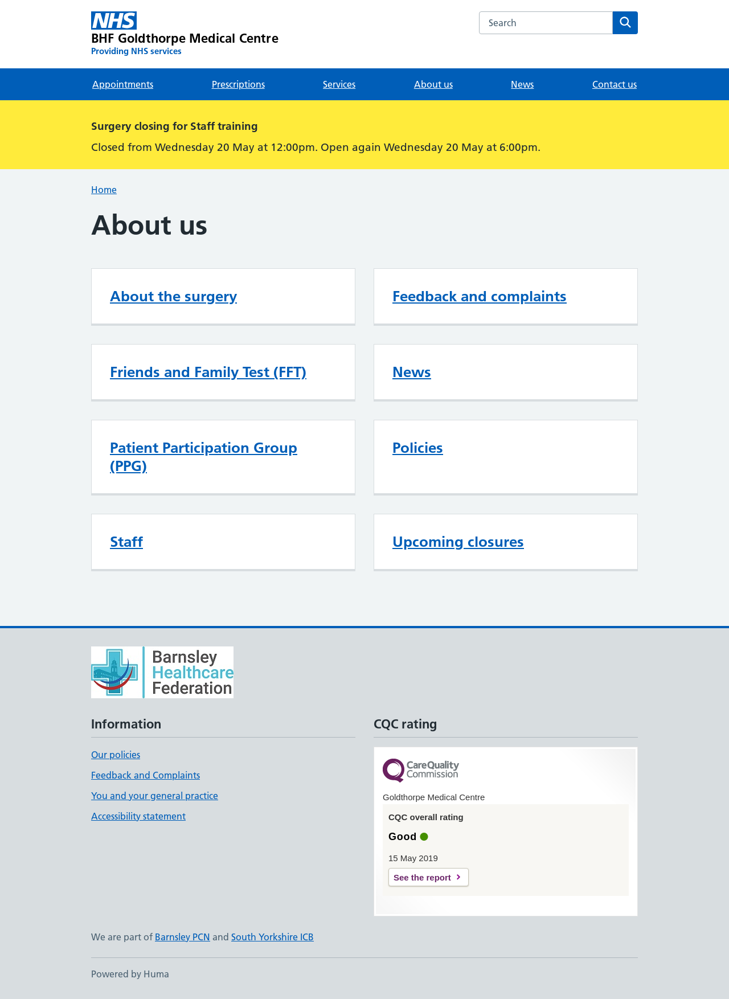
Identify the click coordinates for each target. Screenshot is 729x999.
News (522, 84)
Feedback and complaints (479, 296)
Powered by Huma (130, 974)
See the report (422, 877)
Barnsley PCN (182, 937)
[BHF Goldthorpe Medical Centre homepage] (185, 34)
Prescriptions (238, 84)
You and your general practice (154, 795)
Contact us (614, 84)
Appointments (122, 84)
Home (104, 189)
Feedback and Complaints (145, 775)
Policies (417, 448)
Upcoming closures (458, 542)
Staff (126, 542)
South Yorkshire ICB (272, 937)
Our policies (115, 754)
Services (339, 84)
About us (433, 84)
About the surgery (173, 296)
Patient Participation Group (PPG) (203, 457)
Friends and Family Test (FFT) (208, 372)
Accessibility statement (138, 816)
